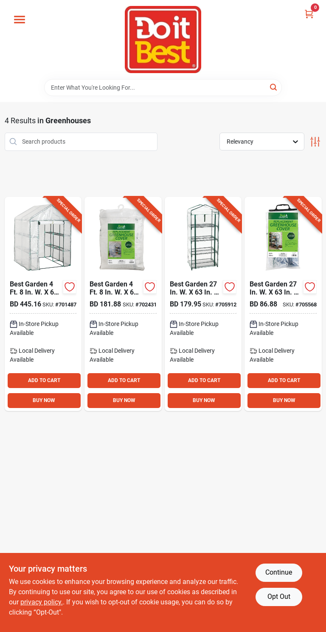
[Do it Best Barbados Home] (163, 39)
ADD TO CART (44, 380)
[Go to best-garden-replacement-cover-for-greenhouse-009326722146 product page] (283, 304)
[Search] (274, 87)
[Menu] (19, 19)
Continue (278, 572)
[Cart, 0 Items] (309, 13)
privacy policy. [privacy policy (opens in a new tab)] (41, 602)
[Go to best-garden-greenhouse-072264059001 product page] (203, 304)
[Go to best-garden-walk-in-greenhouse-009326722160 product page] (43, 304)
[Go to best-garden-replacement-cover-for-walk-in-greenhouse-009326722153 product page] (123, 304)
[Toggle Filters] (315, 142)
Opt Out (278, 596)
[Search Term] (163, 87)
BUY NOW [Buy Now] (44, 400)
